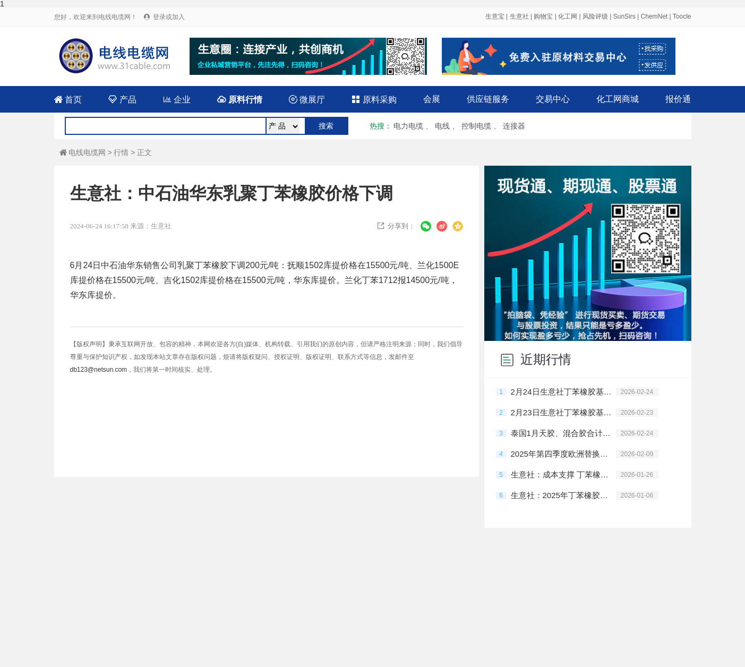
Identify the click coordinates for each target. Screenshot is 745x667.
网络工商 (515, 628)
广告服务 (346, 607)
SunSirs (624, 16)
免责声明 (303, 628)
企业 (177, 99)
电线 (442, 126)
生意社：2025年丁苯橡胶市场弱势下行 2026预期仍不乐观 (563, 495)
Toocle (682, 16)
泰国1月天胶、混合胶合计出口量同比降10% (563, 433)
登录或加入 (169, 17)
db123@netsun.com (98, 369)
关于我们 (444, 607)
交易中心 (553, 99)
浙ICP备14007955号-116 (457, 628)
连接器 (514, 126)
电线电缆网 (82, 152)
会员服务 (248, 607)
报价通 (678, 99)
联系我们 (395, 607)
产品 (122, 99)
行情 (121, 152)
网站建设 (199, 607)
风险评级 (595, 16)
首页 (68, 99)
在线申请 (542, 607)
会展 (431, 99)
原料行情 (239, 99)
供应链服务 (488, 99)
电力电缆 (408, 126)
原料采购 (374, 99)
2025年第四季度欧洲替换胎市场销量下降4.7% (563, 453)
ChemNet (654, 16)
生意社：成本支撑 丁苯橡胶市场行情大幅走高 (563, 474)
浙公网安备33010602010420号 (369, 628)
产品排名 (297, 607)
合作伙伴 (493, 607)
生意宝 (494, 16)
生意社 (519, 16)
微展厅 (307, 99)
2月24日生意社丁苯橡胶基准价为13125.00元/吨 (563, 391)
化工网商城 (617, 99)
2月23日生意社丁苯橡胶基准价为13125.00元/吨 (563, 412)
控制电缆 (476, 126)
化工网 (567, 16)
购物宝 (543, 16)
